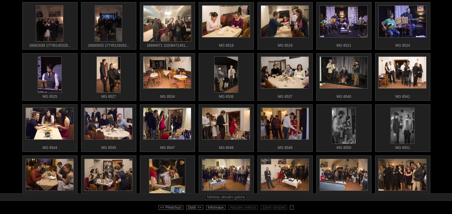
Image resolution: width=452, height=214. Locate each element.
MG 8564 (402, 178)
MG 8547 (167, 127)
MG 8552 (50, 178)
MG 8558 (226, 178)
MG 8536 (226, 76)
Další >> (194, 207)
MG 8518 (226, 25)
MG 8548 (226, 127)
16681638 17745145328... (50, 25)
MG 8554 (108, 178)
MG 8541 (402, 76)
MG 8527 (108, 76)
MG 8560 (344, 178)
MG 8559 (285, 178)
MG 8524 (402, 25)
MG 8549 (285, 127)
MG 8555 (167, 178)
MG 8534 (167, 76)
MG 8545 (108, 127)
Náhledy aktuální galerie (226, 197)
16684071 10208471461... (167, 25)
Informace (216, 207)
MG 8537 (285, 76)
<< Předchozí (170, 207)
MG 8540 (344, 76)
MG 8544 (50, 127)
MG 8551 (402, 127)
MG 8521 (344, 25)
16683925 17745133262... (108, 25)
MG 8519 (285, 25)
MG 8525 (50, 76)
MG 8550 (344, 127)
